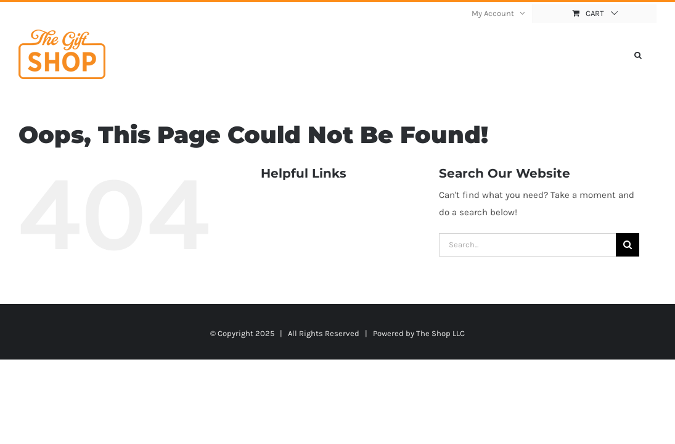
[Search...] (527, 245)
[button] (653, 54)
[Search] (627, 245)
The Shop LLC (440, 333)
